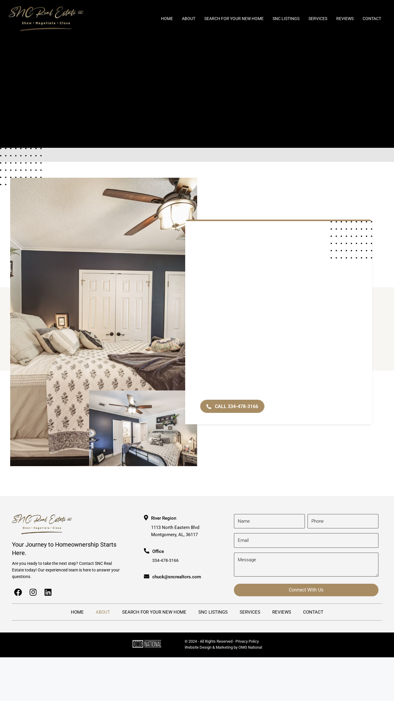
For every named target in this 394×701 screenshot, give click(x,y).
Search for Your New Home (234, 18)
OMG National (250, 647)
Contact (372, 18)
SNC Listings (286, 18)
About (188, 18)
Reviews (345, 18)
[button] (232, 406)
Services (317, 18)
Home (167, 18)
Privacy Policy (247, 641)
